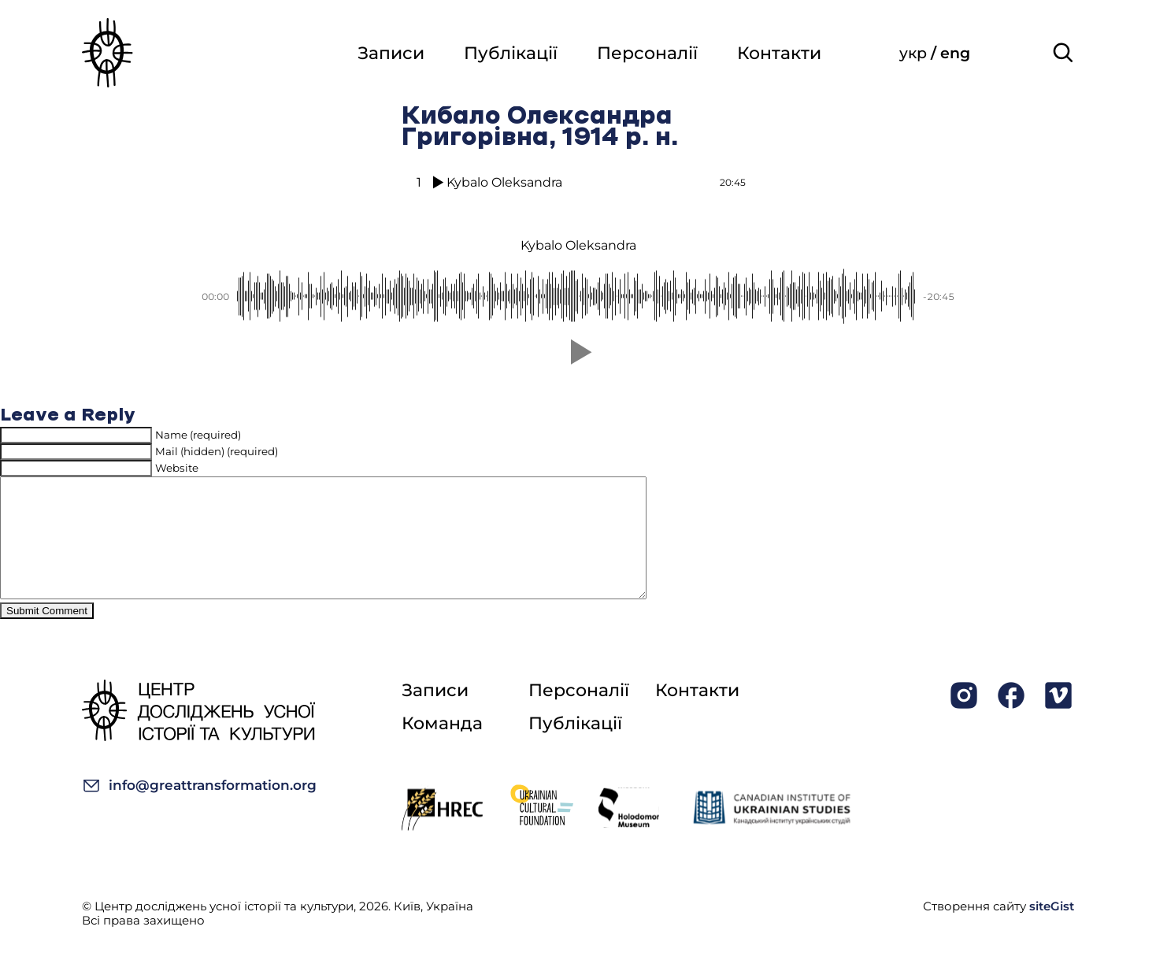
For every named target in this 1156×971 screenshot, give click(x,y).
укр (915, 53)
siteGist (1051, 929)
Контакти (779, 53)
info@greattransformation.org (199, 809)
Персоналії (647, 53)
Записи (391, 53)
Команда (442, 747)
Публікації (511, 53)
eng (955, 53)
